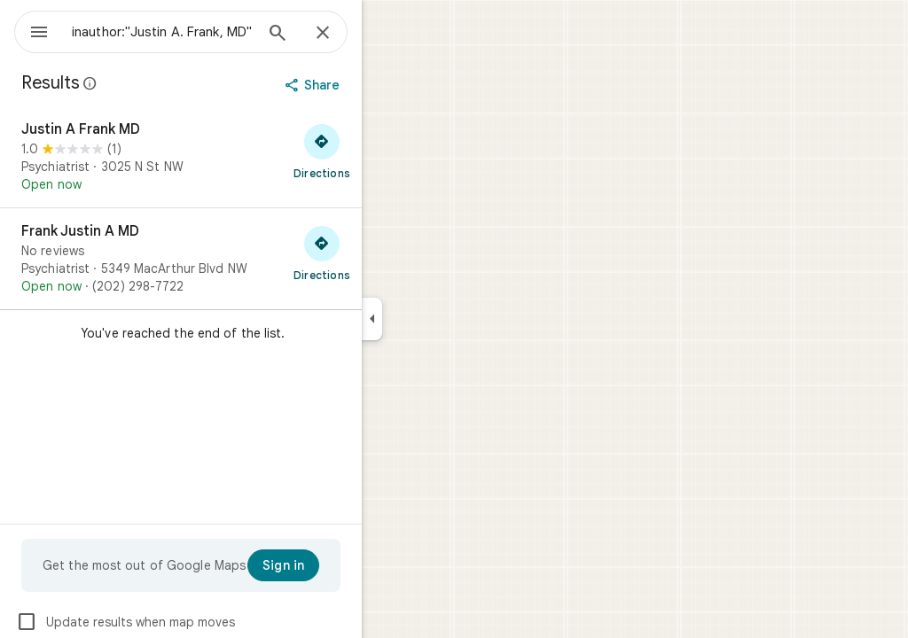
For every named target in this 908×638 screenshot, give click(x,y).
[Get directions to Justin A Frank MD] (385, 151)
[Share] (378, 85)
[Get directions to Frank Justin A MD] (385, 252)
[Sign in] (347, 565)
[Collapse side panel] (436, 319)
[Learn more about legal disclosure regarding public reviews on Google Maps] (154, 83)
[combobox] (208, 32)
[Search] (341, 35)
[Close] (387, 34)
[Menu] (32, 30)
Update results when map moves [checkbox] (189, 622)
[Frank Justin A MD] (245, 258)
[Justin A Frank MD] (245, 156)
